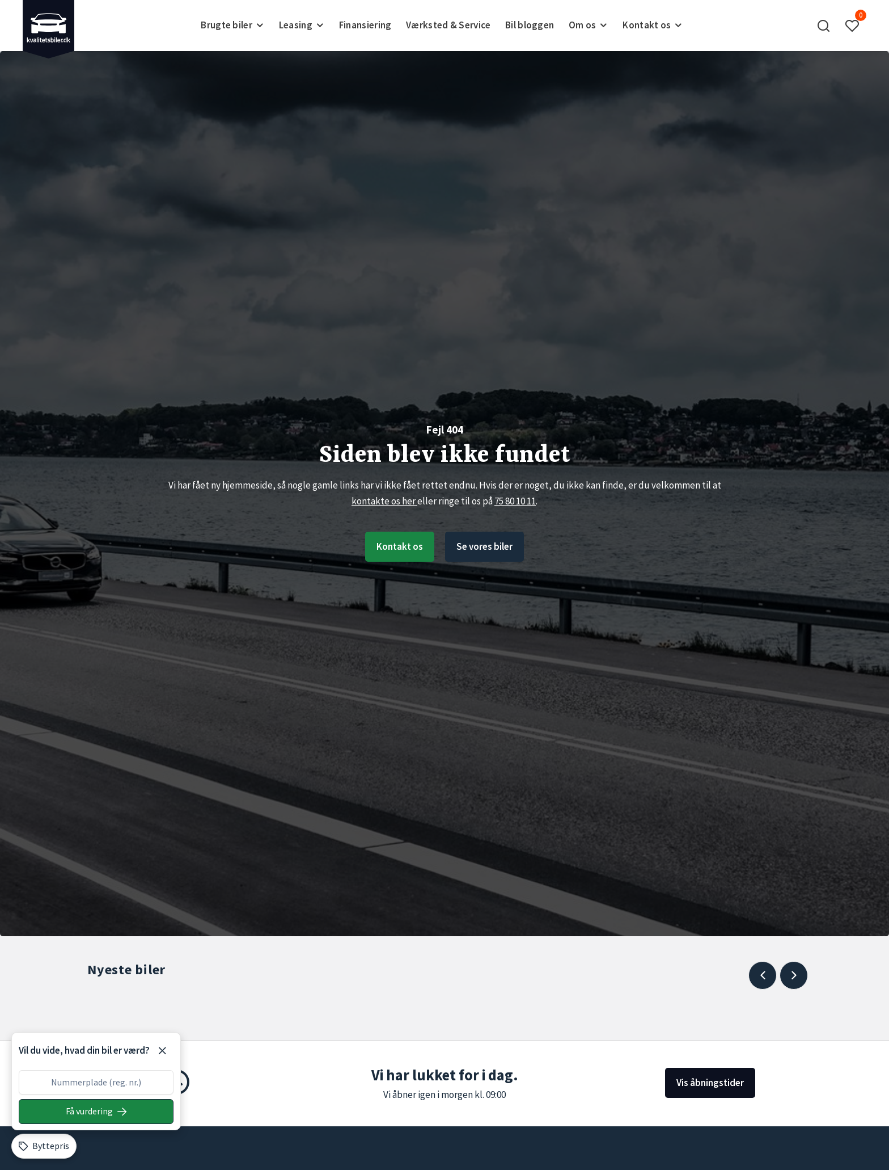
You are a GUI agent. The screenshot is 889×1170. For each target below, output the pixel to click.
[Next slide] (794, 975)
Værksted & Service (448, 25)
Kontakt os (399, 546)
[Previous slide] (762, 975)
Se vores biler (484, 546)
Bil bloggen (529, 25)
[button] (824, 25)
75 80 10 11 (515, 501)
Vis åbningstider (710, 1082)
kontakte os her (384, 501)
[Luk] (162, 1050)
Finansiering (365, 25)
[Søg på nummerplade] (96, 1111)
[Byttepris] (44, 1146)
